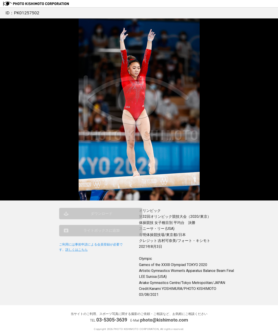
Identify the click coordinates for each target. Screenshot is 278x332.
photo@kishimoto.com (164, 320)
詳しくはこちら (76, 254)
